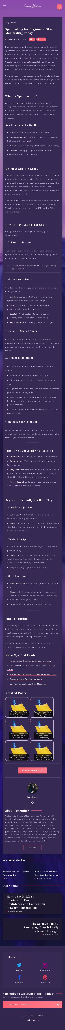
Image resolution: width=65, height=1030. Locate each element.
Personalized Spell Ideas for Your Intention (30, 661)
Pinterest (45, 979)
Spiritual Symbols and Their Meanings (28, 684)
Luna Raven (32, 797)
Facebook (19, 979)
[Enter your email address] (32, 1004)
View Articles (32, 848)
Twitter (19, 967)
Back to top (32, 1020)
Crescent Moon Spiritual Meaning (26, 679)
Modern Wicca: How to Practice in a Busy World (33, 674)
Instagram (45, 967)
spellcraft (11, 23)
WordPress (39, 1016)
